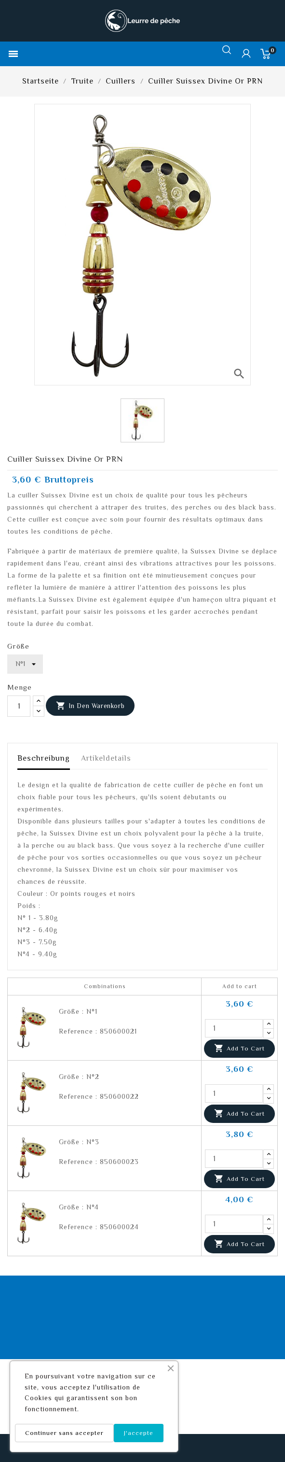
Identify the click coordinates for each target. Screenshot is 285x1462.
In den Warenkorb (90, 706)
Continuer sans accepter (64, 1432)
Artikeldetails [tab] (106, 758)
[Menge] (18, 706)
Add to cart (239, 1048)
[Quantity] (234, 1028)
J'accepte (138, 1432)
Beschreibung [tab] (43, 758)
